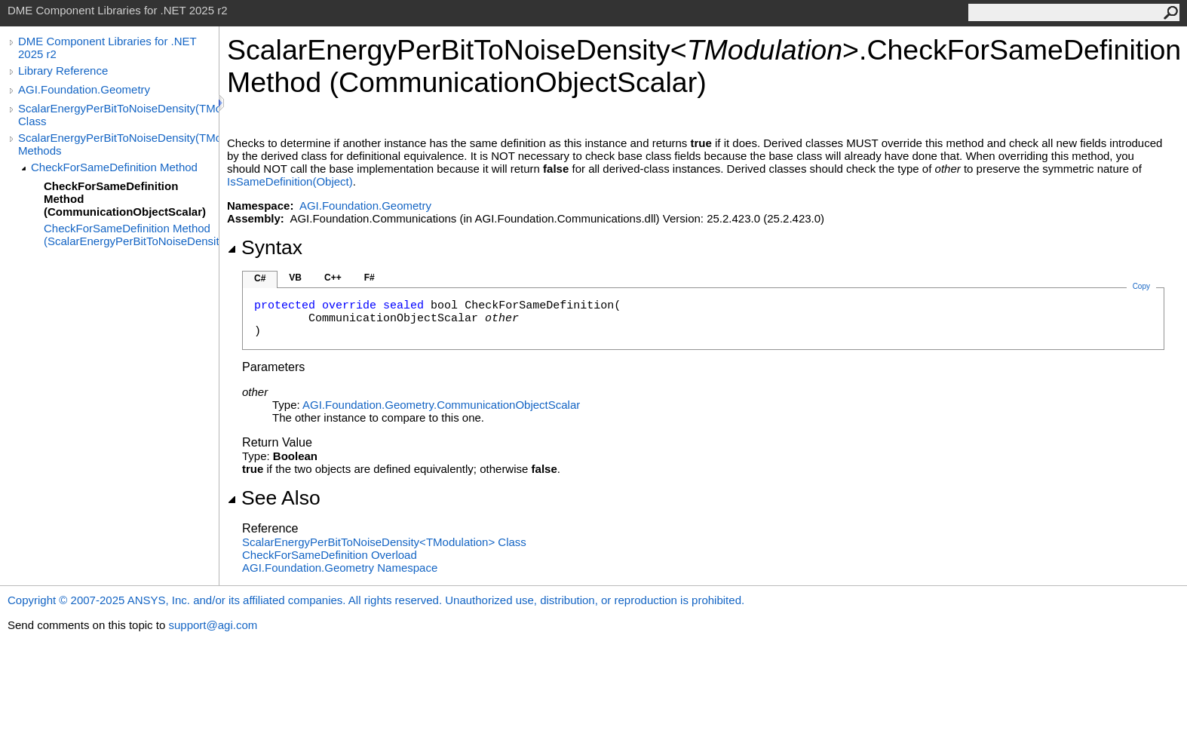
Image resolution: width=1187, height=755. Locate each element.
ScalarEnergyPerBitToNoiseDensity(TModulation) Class (118, 114)
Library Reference (63, 70)
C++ (333, 277)
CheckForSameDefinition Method (114, 167)
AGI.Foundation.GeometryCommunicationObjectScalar (441, 404)
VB (295, 277)
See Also (274, 497)
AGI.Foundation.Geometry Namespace (339, 567)
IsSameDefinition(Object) (290, 181)
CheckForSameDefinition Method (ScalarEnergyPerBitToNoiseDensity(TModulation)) (131, 234)
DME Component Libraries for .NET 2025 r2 (107, 47)
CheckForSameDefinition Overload (329, 554)
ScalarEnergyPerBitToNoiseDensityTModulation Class (384, 542)
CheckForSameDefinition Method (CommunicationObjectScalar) (125, 199)
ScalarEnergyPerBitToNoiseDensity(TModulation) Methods (118, 144)
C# (259, 278)
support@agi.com (212, 624)
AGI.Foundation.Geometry (84, 89)
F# (369, 277)
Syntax (264, 247)
